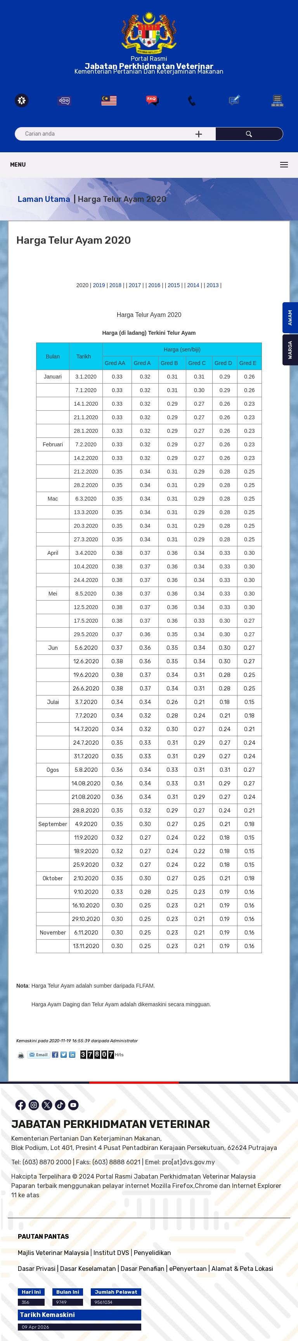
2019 (99, 285)
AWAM (290, 317)
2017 (135, 285)
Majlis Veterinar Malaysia (53, 1253)
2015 (174, 285)
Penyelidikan (152, 1253)
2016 (154, 285)
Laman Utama (43, 199)
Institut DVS (111, 1253)
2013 (213, 285)
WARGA (290, 350)
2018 (115, 285)
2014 (193, 285)
